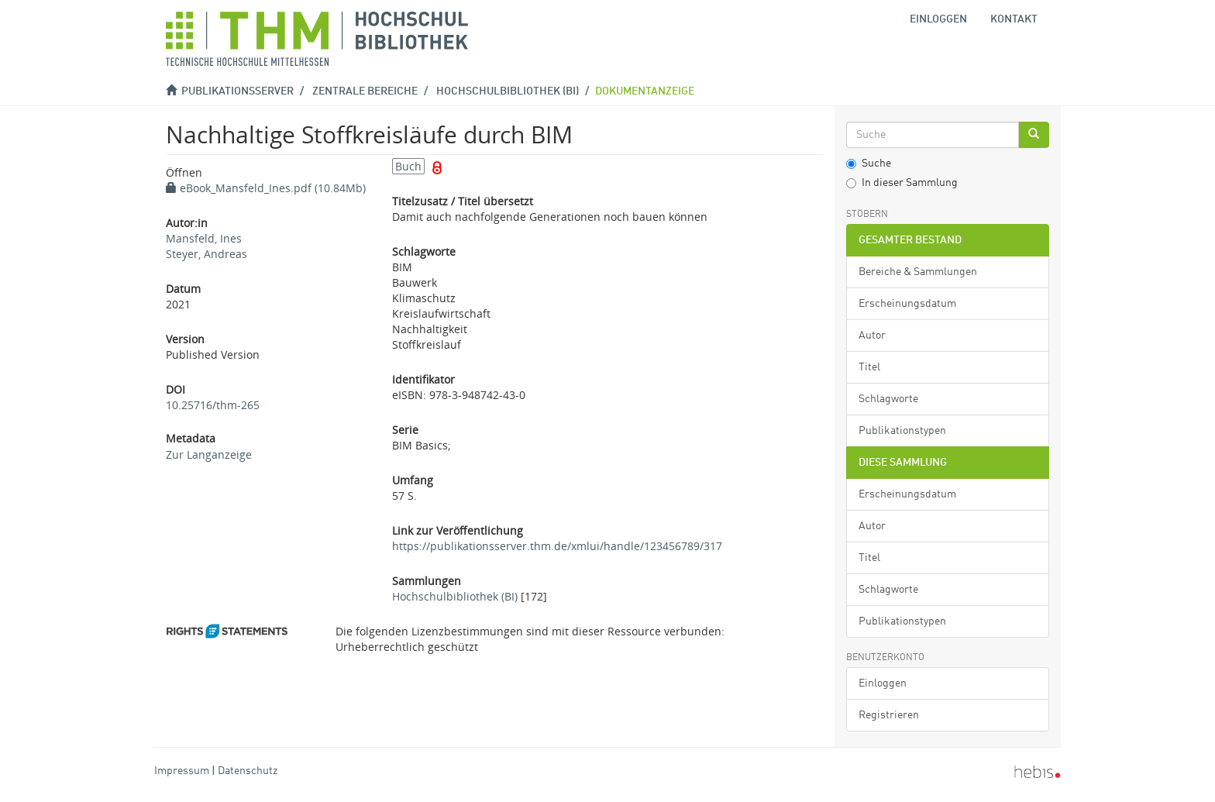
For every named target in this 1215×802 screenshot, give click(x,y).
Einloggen (883, 683)
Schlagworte (888, 399)
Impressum (181, 771)
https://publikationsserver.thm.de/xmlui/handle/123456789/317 (557, 546)
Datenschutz (247, 771)
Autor (872, 335)
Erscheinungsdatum (907, 303)
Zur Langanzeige (209, 454)
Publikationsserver (237, 91)
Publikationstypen (902, 430)
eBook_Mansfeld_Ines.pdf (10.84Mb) (266, 188)
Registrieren (889, 715)
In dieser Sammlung (902, 182)
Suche (868, 163)
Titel (869, 367)
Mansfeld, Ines (204, 238)
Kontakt (1014, 19)
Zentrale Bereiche (365, 91)
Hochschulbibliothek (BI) (507, 91)
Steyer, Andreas (206, 253)
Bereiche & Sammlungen (918, 272)
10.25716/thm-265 (213, 405)
